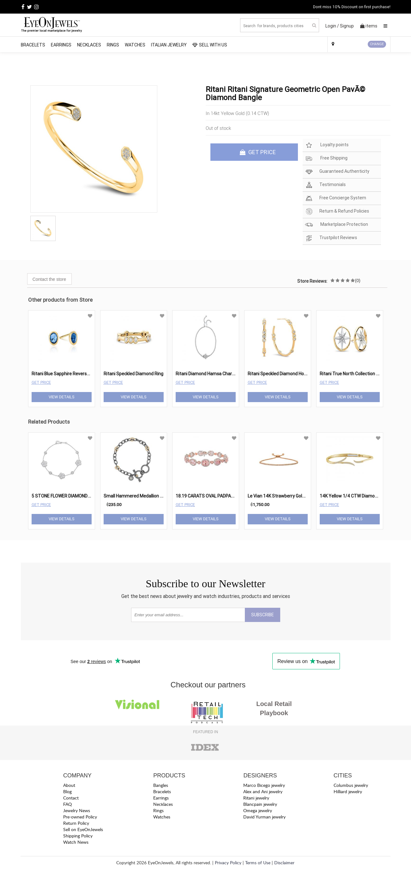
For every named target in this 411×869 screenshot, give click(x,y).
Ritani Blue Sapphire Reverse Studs (67, 374)
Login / (332, 26)
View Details (62, 397)
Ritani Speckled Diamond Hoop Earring (286, 374)
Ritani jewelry (256, 798)
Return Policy (76, 823)
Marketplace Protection (336, 224)
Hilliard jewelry (348, 791)
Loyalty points (326, 145)
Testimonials (325, 185)
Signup (347, 26)
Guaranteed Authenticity (337, 171)
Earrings (61, 45)
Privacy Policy (228, 863)
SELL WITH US (209, 45)
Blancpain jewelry (260, 804)
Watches (135, 45)
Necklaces (89, 45)
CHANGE (377, 44)
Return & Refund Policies (337, 211)
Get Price (41, 382)
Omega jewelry (257, 810)
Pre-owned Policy (80, 817)
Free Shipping (326, 158)
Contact (71, 798)
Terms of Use (257, 863)
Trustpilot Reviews (331, 238)
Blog (67, 791)
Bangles (160, 785)
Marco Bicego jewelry (264, 785)
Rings (113, 45)
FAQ (67, 804)
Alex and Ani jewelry (262, 791)
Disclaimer (284, 863)
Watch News (75, 842)
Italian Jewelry (169, 45)
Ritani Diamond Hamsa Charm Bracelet (215, 374)
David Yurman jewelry (264, 817)
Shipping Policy (78, 836)
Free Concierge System (335, 198)
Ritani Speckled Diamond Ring (133, 374)
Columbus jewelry (351, 785)
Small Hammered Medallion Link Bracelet (144, 496)
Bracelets (33, 45)
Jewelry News (76, 810)
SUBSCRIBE (262, 615)
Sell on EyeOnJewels (83, 829)
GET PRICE (258, 152)
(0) (357, 280)
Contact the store (49, 279)
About (69, 785)
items (368, 26)
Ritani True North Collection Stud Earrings (361, 374)
